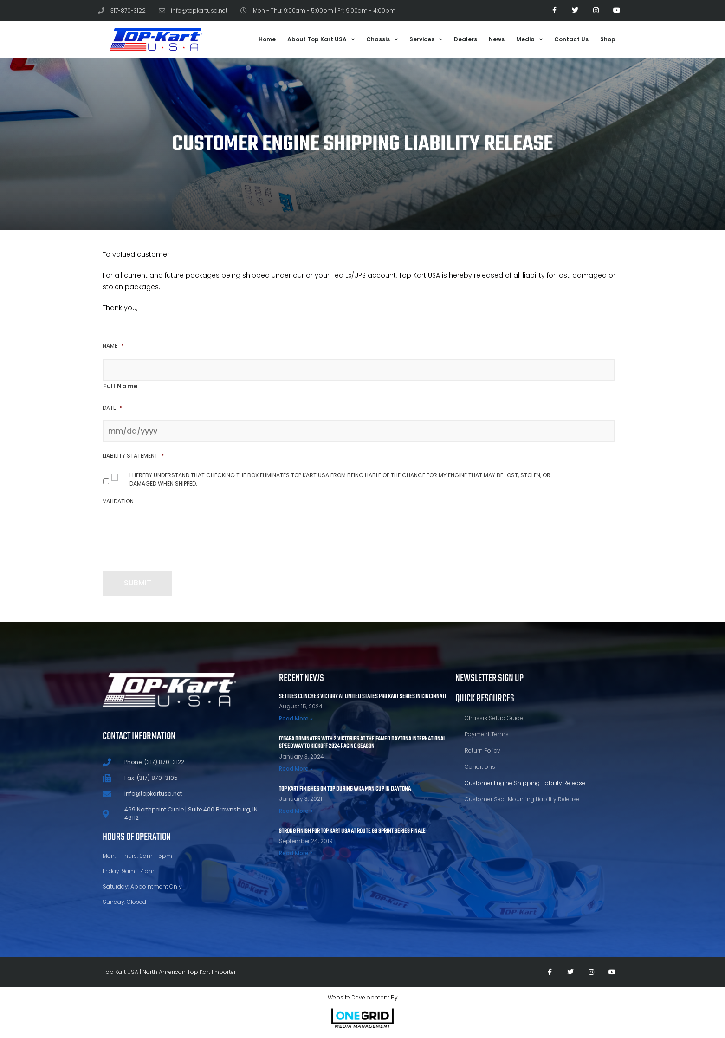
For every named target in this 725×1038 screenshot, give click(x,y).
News (497, 39)
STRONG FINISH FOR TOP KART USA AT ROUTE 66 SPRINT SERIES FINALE (352, 831)
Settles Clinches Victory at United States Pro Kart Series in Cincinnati (362, 696)
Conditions (480, 767)
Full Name (120, 386)
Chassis (382, 39)
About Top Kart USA (321, 39)
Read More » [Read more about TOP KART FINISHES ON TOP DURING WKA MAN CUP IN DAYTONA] (296, 811)
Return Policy (482, 750)
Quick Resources (484, 699)
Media (529, 39)
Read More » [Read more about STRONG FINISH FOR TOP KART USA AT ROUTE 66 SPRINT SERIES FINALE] (296, 853)
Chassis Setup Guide (494, 718)
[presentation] (173, 531)
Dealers (465, 39)
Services (425, 39)
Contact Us (571, 39)
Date (113, 408)
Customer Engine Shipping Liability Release (525, 783)
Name (113, 346)
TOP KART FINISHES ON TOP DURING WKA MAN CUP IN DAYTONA (345, 789)
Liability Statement (133, 456)
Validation (118, 501)
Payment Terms (487, 734)
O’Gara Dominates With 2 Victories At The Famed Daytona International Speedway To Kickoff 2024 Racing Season (362, 743)
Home (267, 39)
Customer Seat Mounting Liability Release (522, 799)
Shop (607, 39)
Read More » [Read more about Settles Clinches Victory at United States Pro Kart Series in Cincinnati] (296, 718)
